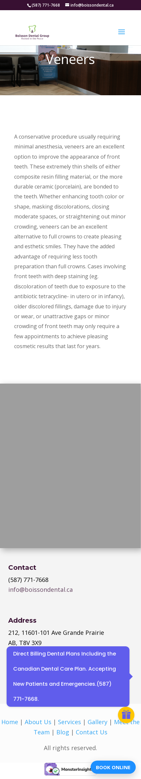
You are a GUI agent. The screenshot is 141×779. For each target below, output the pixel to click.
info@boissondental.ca (40, 589)
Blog (62, 732)
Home (9, 722)
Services (69, 722)
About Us (38, 722)
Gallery (97, 722)
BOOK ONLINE (113, 767)
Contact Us (91, 732)
